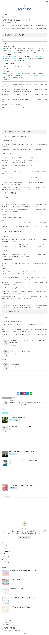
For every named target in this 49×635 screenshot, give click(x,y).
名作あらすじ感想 (24, 9)
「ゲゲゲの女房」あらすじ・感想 (17, 417)
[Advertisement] (24, 119)
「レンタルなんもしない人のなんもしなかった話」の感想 (24, 460)
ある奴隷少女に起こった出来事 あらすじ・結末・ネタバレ (24, 485)
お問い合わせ (6, 622)
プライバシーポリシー (8, 620)
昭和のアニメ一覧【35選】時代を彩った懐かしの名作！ (24, 570)
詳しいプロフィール (24, 537)
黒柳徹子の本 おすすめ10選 (17, 589)
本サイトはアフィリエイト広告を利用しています (10, 630)
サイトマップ (6, 624)
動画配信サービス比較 (15, 579)
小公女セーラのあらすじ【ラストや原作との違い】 (22, 451)
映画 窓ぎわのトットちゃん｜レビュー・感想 (21, 426)
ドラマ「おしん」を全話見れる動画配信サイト (22, 607)
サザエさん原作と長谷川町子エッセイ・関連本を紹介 (23, 598)
